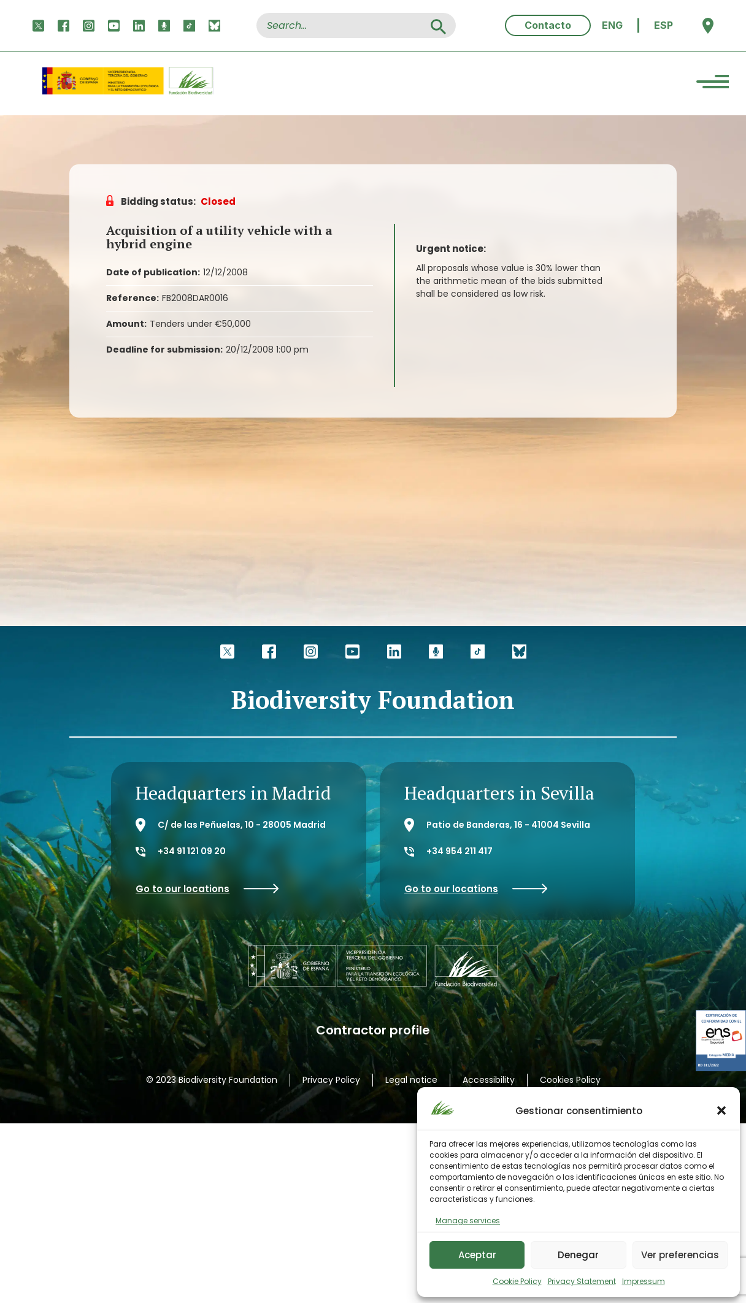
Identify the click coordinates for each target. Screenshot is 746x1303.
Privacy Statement (582, 1281)
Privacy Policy (331, 1080)
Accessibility (489, 1080)
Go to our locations (207, 888)
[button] (721, 1110)
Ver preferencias (680, 1254)
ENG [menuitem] (612, 25)
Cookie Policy (517, 1281)
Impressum (643, 1281)
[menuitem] (612, 25)
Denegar (578, 1254)
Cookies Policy (570, 1080)
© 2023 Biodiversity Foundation (211, 1080)
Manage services (468, 1220)
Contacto (548, 25)
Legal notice (411, 1080)
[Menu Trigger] (712, 84)
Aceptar (477, 1254)
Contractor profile (373, 1030)
